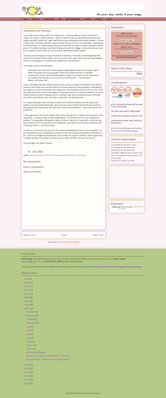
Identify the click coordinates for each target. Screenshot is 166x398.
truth (77, 155)
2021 (26, 293)
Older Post (98, 235)
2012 (26, 379)
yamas (83, 155)
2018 (26, 304)
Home (64, 235)
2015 (26, 368)
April (28, 337)
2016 (26, 364)
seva (63, 155)
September (31, 323)
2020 (26, 297)
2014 (26, 372)
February (30, 345)
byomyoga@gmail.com (31, 261)
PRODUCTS (98, 19)
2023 (26, 286)
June (28, 330)
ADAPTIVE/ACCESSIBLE (72, 19)
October (30, 319)
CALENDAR (87, 19)
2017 (26, 308)
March (29, 341)
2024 (26, 282)
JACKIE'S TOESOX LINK (122, 160)
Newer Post (29, 235)
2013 (26, 376)
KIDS (59, 19)
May (28, 334)
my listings (126, 207)
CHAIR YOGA (36, 19)
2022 (26, 290)
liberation (49, 155)
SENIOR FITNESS (49, 19)
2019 (26, 301)
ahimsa (33, 155)
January (29, 348)
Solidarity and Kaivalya (35, 352)
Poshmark (122, 209)
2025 (26, 278)
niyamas (57, 155)
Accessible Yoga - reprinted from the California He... (48, 359)
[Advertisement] (125, 181)
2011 (26, 383)
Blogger (96, 393)
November (31, 315)
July (28, 326)
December (31, 311)
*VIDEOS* (109, 19)
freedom (40, 155)
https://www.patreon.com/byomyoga (127, 48)
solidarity (70, 155)
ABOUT (26, 19)
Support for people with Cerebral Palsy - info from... (48, 355)
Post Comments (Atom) (69, 242)
